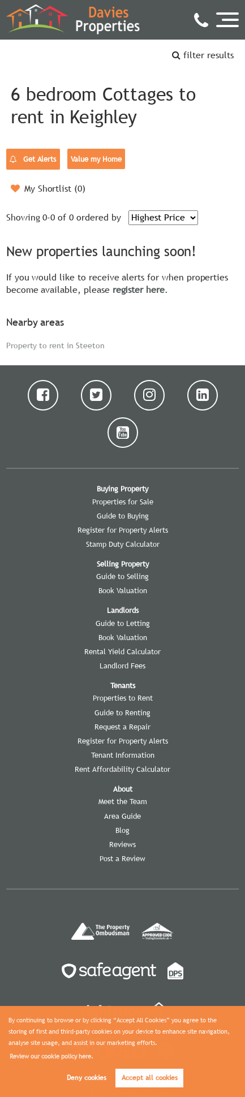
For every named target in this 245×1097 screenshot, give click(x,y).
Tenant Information (122, 755)
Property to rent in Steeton (55, 345)
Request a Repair (122, 727)
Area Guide (122, 816)
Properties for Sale (122, 501)
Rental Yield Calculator (122, 651)
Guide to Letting (123, 623)
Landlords (123, 610)
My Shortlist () (48, 188)
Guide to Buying (123, 516)
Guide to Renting (122, 712)
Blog (122, 830)
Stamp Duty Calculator (123, 544)
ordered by (98, 217)
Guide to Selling (122, 576)
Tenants (122, 685)
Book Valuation (122, 590)
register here (139, 289)
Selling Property (123, 564)
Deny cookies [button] (86, 1078)
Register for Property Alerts (123, 530)
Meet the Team (122, 801)
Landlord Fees (122, 665)
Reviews (122, 844)
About (122, 789)
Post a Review (122, 858)
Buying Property (122, 488)
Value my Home (96, 159)
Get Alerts (33, 159)
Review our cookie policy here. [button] (51, 1056)
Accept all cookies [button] (150, 1078)
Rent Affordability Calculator (122, 769)
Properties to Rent (123, 698)
